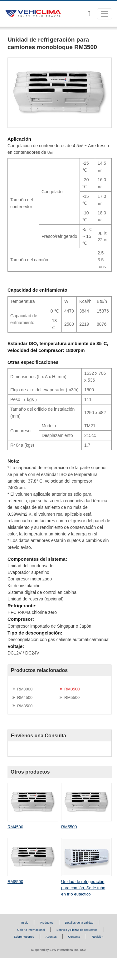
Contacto (74, 936)
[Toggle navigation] (104, 13)
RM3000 (24, 689)
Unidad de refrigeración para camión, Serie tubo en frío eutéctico (83, 887)
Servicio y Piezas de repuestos (76, 929)
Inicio (24, 922)
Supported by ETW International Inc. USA (58, 949)
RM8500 (24, 706)
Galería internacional (31, 929)
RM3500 (72, 689)
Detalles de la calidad (79, 922)
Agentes (51, 936)
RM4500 (24, 697)
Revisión (97, 936)
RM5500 (72, 697)
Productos (46, 922)
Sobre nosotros (24, 936)
